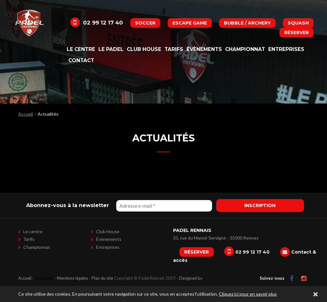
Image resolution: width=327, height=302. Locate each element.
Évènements (204, 49)
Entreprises (286, 49)
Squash (298, 23)
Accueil (25, 114)
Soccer (145, 23)
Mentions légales (72, 278)
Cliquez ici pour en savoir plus (248, 294)
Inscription (260, 205)
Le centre (81, 49)
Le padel (111, 49)
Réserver (296, 32)
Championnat (245, 49)
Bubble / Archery (247, 23)
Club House (144, 49)
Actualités (44, 278)
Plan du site (102, 278)
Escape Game (189, 23)
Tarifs (173, 49)
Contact (81, 60)
